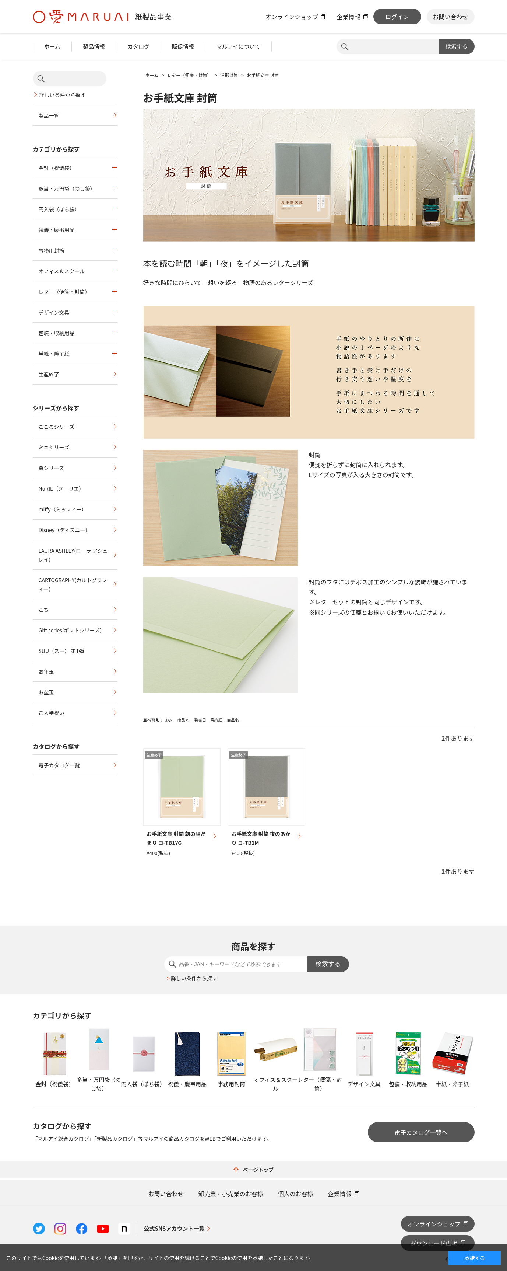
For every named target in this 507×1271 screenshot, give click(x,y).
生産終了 (49, 374)
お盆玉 (46, 692)
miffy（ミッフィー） (63, 509)
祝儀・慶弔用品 (57, 229)
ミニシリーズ (54, 447)
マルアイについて (238, 46)
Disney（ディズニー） (65, 530)
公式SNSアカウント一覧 (174, 1228)
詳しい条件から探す (62, 94)
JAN (169, 720)
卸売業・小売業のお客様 (230, 1194)
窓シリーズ (51, 468)
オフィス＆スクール (62, 271)
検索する (457, 46)
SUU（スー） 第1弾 (61, 650)
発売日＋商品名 (225, 720)
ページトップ (253, 1169)
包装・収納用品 (57, 333)
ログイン (397, 16)
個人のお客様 (295, 1194)
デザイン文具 (54, 312)
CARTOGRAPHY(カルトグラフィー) (73, 584)
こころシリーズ (56, 426)
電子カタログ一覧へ (420, 1132)
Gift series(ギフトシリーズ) (70, 630)
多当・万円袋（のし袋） (67, 188)
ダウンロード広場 (433, 1243)
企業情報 (348, 17)
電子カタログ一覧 (59, 765)
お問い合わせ (450, 16)
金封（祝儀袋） (57, 167)
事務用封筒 (51, 250)
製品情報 (94, 46)
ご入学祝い (51, 712)
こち (44, 609)
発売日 (200, 720)
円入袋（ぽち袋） (59, 209)
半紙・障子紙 (54, 353)
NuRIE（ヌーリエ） (61, 488)
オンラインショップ (291, 17)
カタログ (138, 46)
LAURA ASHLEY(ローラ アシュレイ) (73, 555)
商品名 (183, 720)
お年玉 (46, 671)
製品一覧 (49, 115)
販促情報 (183, 46)
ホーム (52, 46)
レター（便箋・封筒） (64, 291)
